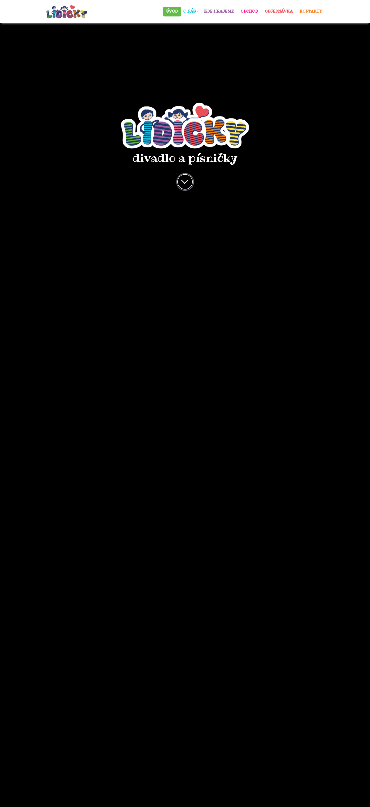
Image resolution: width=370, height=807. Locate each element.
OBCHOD (249, 11)
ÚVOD (172, 11)
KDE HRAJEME (219, 11)
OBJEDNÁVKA (279, 11)
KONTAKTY (310, 11)
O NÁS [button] (189, 11)
